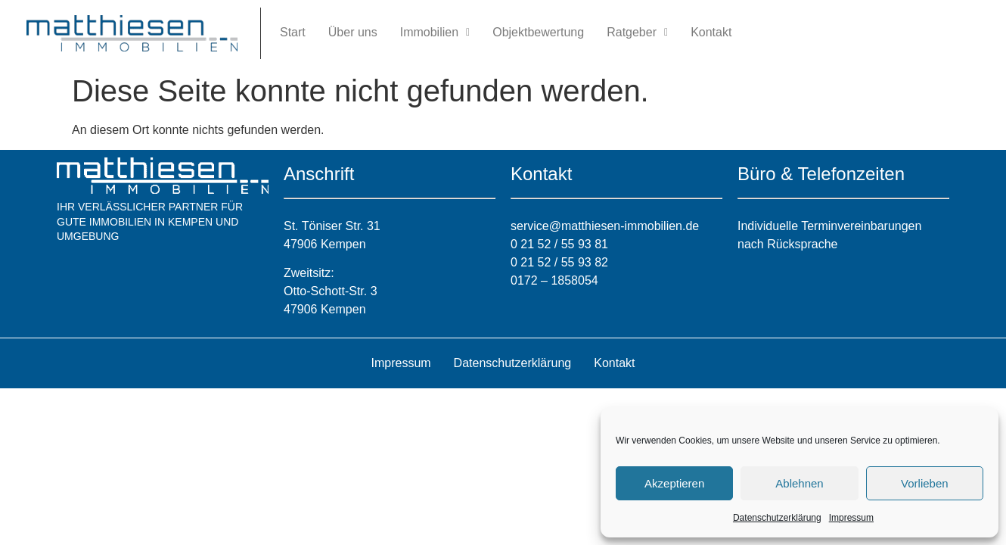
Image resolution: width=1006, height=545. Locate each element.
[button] (435, 32)
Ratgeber (637, 32)
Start (293, 32)
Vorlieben (925, 483)
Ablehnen (799, 483)
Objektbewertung (538, 32)
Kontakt (711, 32)
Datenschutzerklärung (777, 517)
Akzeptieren (674, 483)
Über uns (352, 32)
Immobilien (435, 32)
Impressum (851, 517)
